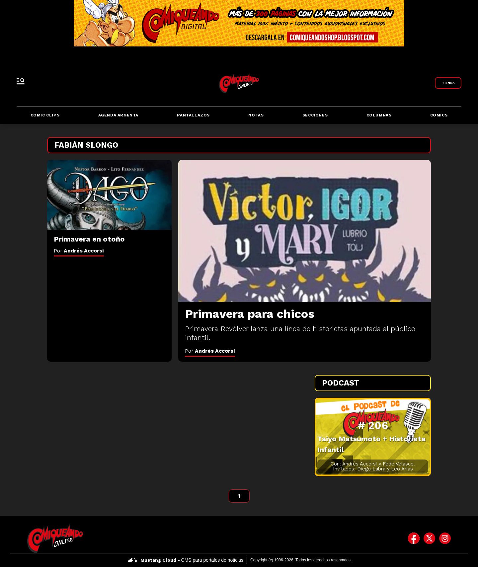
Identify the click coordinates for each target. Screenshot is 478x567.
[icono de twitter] (429, 538)
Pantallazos (193, 115)
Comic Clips (45, 115)
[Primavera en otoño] (109, 195)
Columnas (379, 115)
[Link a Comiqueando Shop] (448, 83)
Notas (256, 115)
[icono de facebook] (414, 538)
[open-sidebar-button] (21, 82)
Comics (439, 115)
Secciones (315, 115)
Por (210, 351)
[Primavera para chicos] (304, 231)
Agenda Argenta (118, 115)
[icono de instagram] (445, 538)
